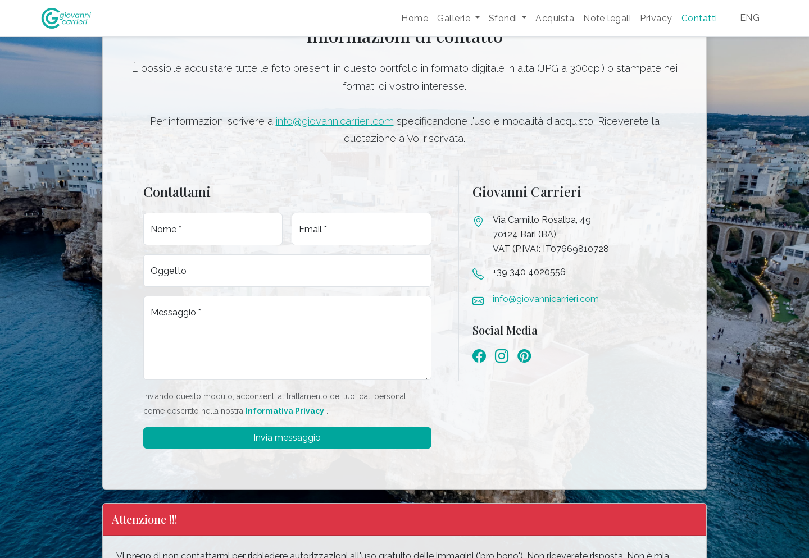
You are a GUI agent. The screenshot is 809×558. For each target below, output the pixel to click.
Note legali (607, 18)
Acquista (554, 18)
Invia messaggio (287, 437)
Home (414, 18)
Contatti (699, 18)
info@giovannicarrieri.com (335, 121)
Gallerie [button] (454, 18)
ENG (750, 17)
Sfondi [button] (504, 18)
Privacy (656, 18)
